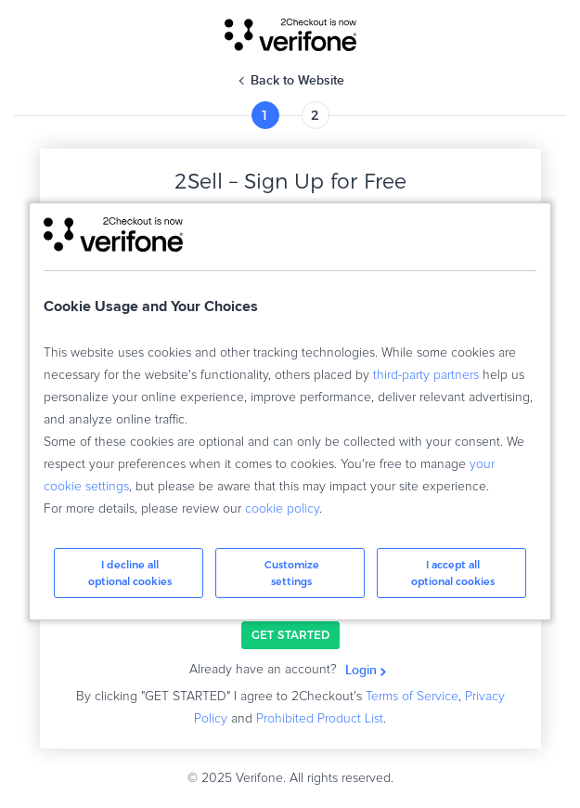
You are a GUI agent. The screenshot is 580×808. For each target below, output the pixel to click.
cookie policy (282, 508)
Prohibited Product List (319, 718)
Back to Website (297, 80)
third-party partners (426, 375)
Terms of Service (412, 696)
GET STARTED (290, 635)
